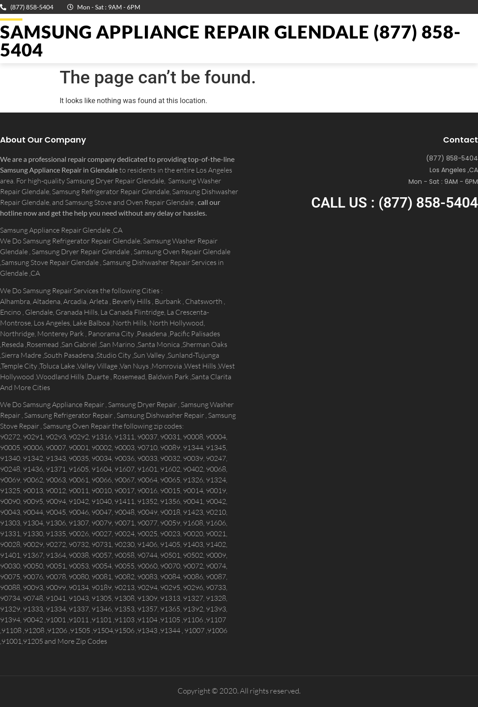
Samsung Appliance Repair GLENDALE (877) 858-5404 (230, 41)
